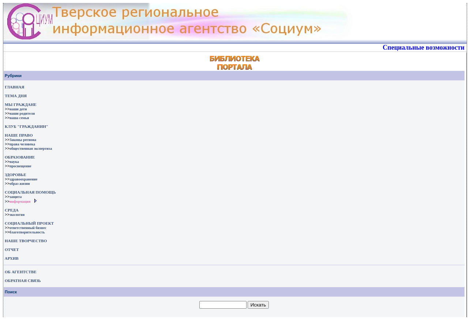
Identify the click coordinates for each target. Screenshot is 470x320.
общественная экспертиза (31, 148)
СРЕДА (12, 210)
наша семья (19, 118)
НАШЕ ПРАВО (19, 135)
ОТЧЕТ (12, 249)
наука (14, 162)
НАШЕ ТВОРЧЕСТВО (26, 241)
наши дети (18, 109)
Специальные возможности (424, 47)
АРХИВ (11, 258)
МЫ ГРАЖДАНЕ (20, 104)
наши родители (22, 113)
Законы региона (23, 140)
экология (17, 215)
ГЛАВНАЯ (14, 87)
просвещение (20, 166)
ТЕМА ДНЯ (16, 96)
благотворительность (27, 232)
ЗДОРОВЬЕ (15, 174)
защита (16, 197)
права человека (22, 144)
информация (20, 201)
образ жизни (20, 184)
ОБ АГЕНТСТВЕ (21, 272)
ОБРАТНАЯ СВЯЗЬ (23, 280)
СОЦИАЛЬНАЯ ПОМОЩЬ (30, 192)
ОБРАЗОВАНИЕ (20, 157)
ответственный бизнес (28, 228)
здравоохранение (23, 179)
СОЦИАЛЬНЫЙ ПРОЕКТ (29, 223)
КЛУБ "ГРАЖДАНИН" (26, 126)
